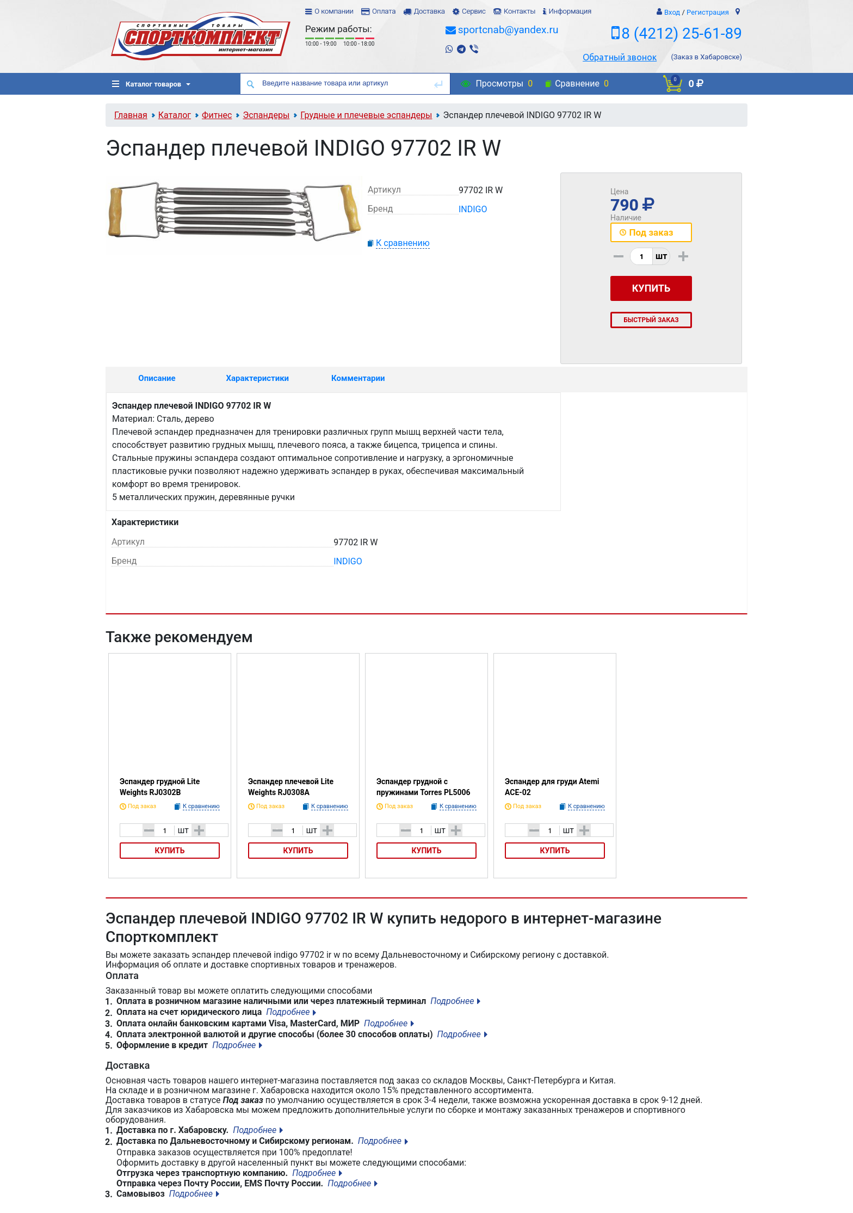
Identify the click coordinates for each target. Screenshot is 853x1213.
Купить (170, 850)
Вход (672, 12)
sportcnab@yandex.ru (508, 29)
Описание (156, 378)
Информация (569, 11)
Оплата (383, 11)
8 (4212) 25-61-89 (681, 33)
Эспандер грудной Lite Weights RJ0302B (160, 787)
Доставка (428, 11)
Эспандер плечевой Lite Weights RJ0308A (290, 787)
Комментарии (358, 378)
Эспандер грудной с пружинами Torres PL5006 (423, 787)
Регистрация (708, 12)
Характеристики (257, 378)
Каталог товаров (146, 84)
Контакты (519, 11)
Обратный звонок (620, 57)
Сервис (474, 11)
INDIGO (473, 209)
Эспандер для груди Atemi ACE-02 (552, 787)
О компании (334, 11)
